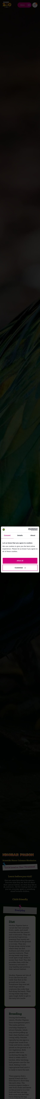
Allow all (20, 561)
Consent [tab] (7, 535)
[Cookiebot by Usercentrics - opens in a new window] (28, 529)
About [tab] (32, 535)
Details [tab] (20, 535)
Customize (20, 568)
